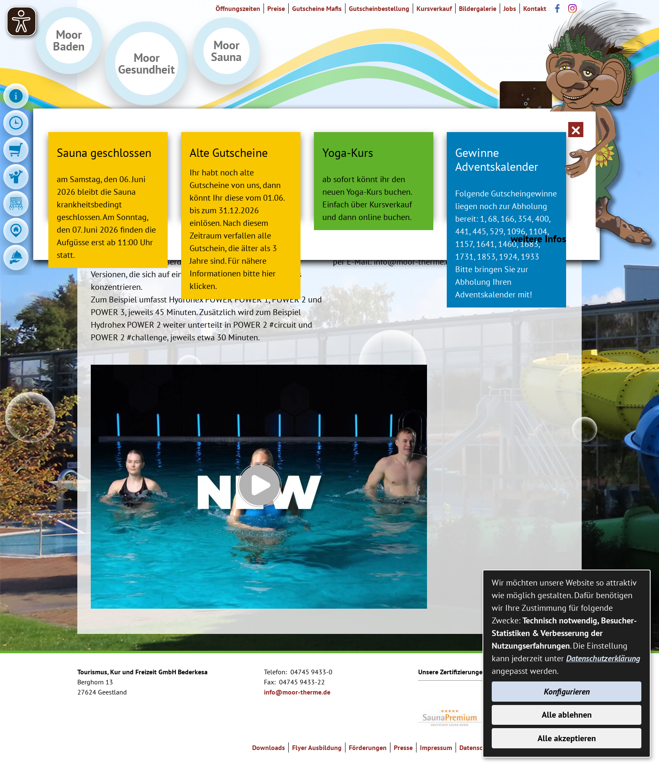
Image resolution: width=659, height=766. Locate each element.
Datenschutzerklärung (603, 657)
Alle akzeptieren (567, 738)
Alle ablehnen (567, 714)
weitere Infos (534, 331)
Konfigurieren (567, 691)
